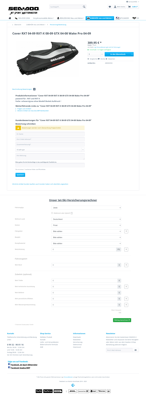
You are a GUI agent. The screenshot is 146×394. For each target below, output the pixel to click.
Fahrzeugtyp (19, 207)
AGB (41, 347)
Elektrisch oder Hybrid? (62, 213)
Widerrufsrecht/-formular (49, 345)
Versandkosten (68, 377)
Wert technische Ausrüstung (25, 286)
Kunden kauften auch (31, 184)
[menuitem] (67, 8)
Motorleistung (20, 249)
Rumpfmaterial (20, 243)
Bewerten (110, 59)
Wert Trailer (19, 280)
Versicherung (77, 342)
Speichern (20, 175)
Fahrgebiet (19, 231)
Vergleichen (93, 59)
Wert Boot (18, 265)
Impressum (77, 347)
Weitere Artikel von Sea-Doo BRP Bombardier (32, 111)
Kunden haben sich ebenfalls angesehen (53, 184)
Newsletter (77, 340)
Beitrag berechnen (122, 320)
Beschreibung (17, 89)
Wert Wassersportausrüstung (25, 305)
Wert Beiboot (19, 292)
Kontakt (42, 340)
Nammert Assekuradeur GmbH (24, 324)
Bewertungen (29, 89)
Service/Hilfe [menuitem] (132, 2)
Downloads (77, 337)
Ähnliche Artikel (17, 184)
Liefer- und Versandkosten (49, 342)
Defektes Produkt (46, 337)
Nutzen (17, 225)
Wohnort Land (20, 219)
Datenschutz (77, 345)
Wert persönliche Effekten (24, 298)
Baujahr (17, 237)
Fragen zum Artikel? (23, 109)
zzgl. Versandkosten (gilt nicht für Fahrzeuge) (107, 47)
